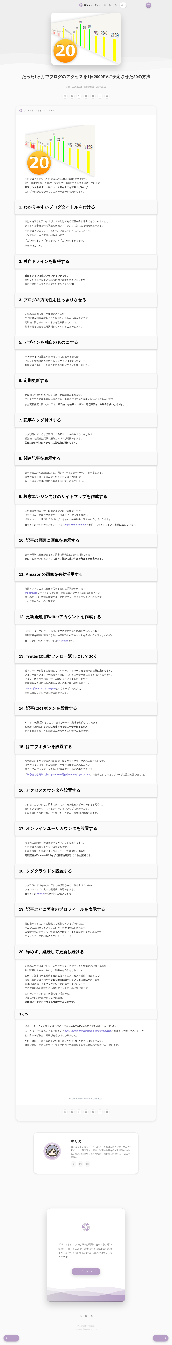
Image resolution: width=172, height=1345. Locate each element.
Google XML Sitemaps (74, 527)
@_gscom (62, 643)
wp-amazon (31, 595)
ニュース (50, 113)
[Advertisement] (86, 1075)
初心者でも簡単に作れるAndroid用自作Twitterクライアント (58, 777)
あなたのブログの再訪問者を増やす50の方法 (87, 1033)
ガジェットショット (32, 113)
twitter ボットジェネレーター (40, 691)
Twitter (80, 1101)
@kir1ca (91, 1329)
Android (40, 896)
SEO (72, 1101)
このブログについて (86, 1274)
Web (88, 1101)
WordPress (97, 1101)
